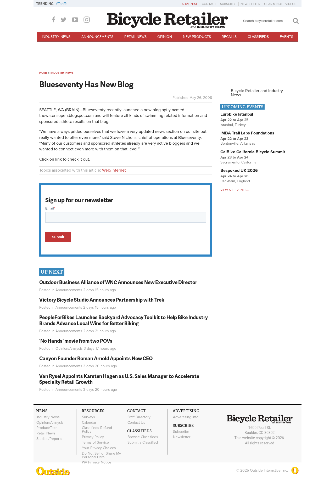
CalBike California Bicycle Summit (252, 152)
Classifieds (258, 37)
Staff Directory (138, 417)
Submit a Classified (142, 442)
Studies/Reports (49, 439)
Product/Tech (47, 428)
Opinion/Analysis (69, 348)
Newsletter (250, 4)
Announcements (97, 37)
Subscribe (228, 4)
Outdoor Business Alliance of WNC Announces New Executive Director (118, 282)
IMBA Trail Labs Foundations (247, 133)
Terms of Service (95, 442)
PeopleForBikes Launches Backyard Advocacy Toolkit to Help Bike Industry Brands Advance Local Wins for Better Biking (123, 320)
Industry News (56, 37)
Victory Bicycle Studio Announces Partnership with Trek (101, 299)
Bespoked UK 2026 (239, 170)
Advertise (190, 4)
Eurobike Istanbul (236, 114)
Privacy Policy (93, 437)
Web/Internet (114, 170)
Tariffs (63, 4)
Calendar (89, 422)
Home (43, 73)
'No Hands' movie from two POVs (76, 340)
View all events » (234, 190)
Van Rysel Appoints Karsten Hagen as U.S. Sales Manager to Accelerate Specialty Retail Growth (119, 379)
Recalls (229, 37)
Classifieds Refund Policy (97, 430)
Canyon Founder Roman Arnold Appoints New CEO (96, 358)
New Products (197, 37)
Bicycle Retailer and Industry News (257, 93)
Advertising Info (185, 417)
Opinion (164, 37)
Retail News (135, 37)
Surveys (88, 417)
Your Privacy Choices (99, 448)
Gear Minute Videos (280, 4)
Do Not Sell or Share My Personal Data (101, 455)
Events (286, 37)
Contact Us (136, 422)
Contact (209, 4)
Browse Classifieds (142, 437)
